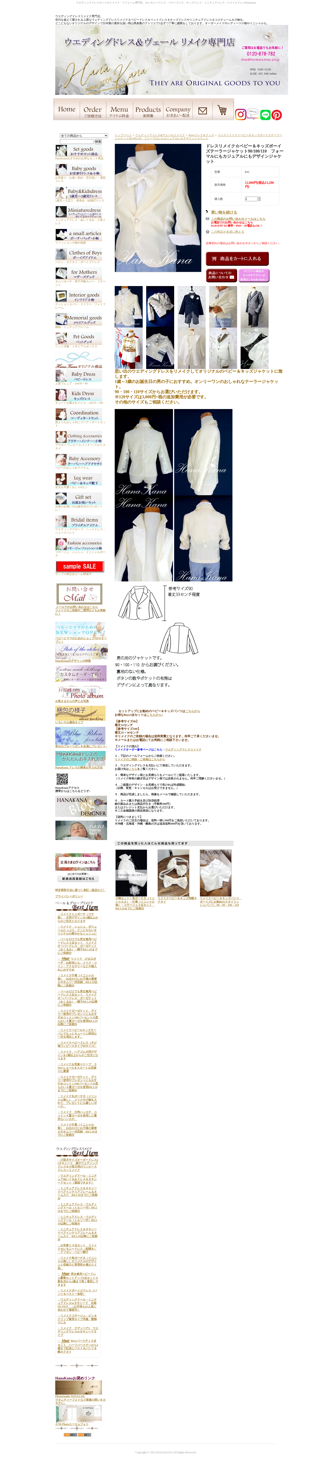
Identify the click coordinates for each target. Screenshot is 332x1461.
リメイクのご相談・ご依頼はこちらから (140, 759)
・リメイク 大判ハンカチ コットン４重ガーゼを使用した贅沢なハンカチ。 (77, 1115)
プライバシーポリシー (69, 896)
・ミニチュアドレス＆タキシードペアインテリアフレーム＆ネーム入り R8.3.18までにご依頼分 (77, 1193)
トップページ (123, 135)
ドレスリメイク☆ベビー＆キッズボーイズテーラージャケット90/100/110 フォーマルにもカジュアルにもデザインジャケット (198, 136)
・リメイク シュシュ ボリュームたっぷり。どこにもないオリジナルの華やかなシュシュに (77, 930)
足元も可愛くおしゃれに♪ (78, 485)
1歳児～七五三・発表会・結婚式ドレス (79, 198)
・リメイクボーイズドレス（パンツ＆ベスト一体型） (77, 1292)
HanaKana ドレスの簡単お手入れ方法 (80, 765)
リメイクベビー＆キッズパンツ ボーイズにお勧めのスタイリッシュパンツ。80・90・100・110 (221, 902)
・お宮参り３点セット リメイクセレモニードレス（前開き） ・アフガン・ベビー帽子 (77, 1249)
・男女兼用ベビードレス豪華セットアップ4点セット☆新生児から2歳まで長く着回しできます (78, 1279)
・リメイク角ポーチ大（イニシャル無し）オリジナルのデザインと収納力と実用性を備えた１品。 (77, 1263)
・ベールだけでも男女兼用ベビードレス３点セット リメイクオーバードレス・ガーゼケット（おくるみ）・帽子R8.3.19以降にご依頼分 (77, 998)
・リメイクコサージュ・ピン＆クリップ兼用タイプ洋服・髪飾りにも (77, 1319)
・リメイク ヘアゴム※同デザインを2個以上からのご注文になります (78, 1055)
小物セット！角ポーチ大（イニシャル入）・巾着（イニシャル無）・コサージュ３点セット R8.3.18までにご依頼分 (135, 903)
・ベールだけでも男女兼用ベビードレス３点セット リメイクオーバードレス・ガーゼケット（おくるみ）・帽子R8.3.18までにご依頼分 (77, 946)
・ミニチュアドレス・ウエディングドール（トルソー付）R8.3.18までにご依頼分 (77, 1208)
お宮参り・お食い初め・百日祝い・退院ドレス (80, 178)
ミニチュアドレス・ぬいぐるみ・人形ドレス (80, 220)
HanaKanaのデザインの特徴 (81, 659)
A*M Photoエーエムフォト (78, 1422)
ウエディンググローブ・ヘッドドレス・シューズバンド (80, 529)
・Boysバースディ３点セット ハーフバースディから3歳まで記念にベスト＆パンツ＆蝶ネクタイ (78, 1346)
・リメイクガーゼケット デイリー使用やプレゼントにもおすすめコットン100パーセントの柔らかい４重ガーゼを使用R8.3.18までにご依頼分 (78, 1083)
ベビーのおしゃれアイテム (78, 466)
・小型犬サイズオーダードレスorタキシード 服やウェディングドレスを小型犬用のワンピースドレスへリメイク (78, 1165)
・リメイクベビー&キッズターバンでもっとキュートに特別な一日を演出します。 (77, 1033)
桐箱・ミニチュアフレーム (78, 325)
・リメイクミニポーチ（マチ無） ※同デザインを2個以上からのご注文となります (78, 917)
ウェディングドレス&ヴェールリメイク (160, 135)
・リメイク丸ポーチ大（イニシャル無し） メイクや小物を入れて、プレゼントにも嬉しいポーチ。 (77, 1101)
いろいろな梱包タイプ (80, 720)
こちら (133, 769)
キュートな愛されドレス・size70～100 (79, 401)
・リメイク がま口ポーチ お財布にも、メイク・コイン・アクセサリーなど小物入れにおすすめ (77, 964)
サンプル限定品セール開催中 (79, 572)
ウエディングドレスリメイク (183, 749)
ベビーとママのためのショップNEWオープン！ (81, 638)
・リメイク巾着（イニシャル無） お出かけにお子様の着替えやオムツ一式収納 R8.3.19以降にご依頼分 (77, 980)
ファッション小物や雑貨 (78, 241)
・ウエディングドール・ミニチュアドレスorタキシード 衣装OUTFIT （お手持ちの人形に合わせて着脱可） (77, 1304)
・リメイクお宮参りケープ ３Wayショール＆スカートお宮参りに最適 (77, 1068)
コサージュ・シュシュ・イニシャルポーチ (80, 552)
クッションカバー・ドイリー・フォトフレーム (80, 304)
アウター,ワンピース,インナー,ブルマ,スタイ (80, 445)
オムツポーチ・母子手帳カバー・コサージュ (80, 281)
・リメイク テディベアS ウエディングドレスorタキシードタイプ (78, 1332)
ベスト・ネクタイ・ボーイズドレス (78, 260)
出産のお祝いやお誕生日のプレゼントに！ (79, 507)
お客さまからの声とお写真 (80, 699)
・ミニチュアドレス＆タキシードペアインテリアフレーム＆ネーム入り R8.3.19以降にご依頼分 (77, 1234)
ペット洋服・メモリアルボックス (78, 344)
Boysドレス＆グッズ (201, 135)
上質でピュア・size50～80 (78, 381)
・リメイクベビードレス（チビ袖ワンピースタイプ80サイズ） (77, 1044)
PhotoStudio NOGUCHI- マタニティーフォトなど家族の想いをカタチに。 (80, 1398)
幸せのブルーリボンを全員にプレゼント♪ (81, 744)
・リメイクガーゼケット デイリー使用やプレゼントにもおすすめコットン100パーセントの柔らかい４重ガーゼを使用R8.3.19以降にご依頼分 (78, 1017)
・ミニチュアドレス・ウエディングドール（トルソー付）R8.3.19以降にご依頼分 (77, 1220)
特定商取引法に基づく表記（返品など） (80, 890)
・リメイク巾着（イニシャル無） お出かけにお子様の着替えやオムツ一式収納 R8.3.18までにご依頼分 (77, 1130)
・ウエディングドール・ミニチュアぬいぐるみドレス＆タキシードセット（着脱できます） (77, 1179)
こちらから (192, 711)
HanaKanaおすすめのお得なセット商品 (79, 156)
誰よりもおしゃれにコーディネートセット (80, 422)
